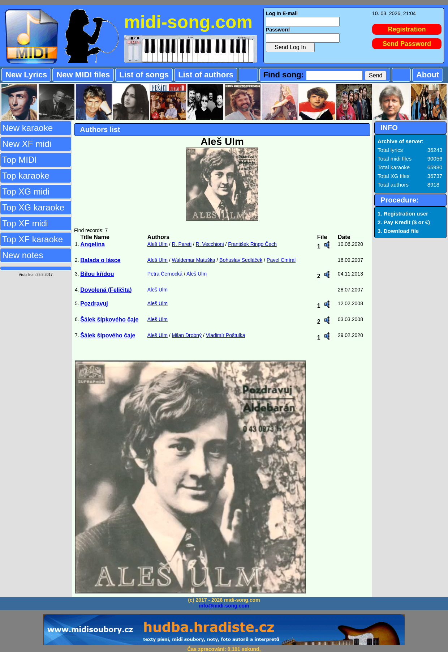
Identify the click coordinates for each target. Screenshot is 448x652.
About (427, 74)
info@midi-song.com (224, 606)
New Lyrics (26, 74)
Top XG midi (25, 191)
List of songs (144, 74)
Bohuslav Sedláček (240, 260)
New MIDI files (83, 74)
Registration (407, 29)
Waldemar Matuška (193, 260)
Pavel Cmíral (281, 260)
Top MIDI (19, 160)
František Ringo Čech (252, 244)
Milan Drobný (187, 335)
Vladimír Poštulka (225, 335)
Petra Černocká (164, 274)
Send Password (407, 43)
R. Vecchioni (210, 244)
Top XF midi (25, 223)
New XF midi (26, 144)
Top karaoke (25, 175)
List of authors (205, 74)
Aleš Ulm (157, 244)
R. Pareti (181, 244)
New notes (22, 255)
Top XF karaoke (32, 239)
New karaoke (27, 128)
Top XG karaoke (33, 207)
